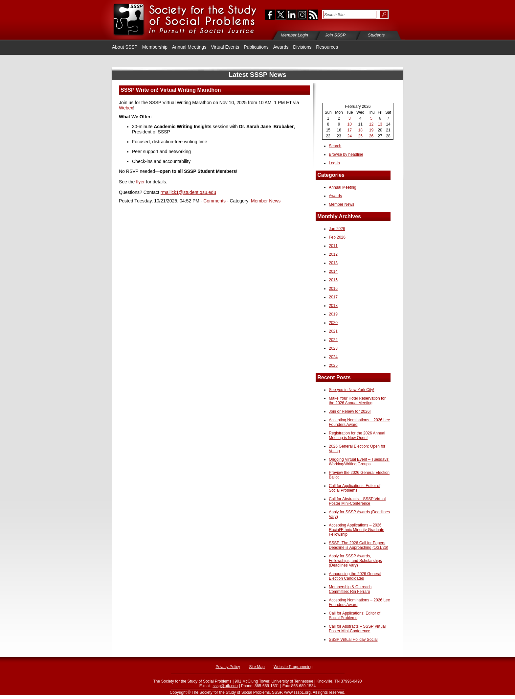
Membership (155, 47)
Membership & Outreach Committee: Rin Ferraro (350, 589)
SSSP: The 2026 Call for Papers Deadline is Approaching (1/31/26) (358, 545)
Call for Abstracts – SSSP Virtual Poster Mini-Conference (357, 501)
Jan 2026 (337, 228)
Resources (327, 47)
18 (360, 130)
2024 (333, 357)
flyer (140, 181)
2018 (333, 305)
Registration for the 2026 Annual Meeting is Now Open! (357, 435)
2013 (333, 263)
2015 (333, 280)
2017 (333, 297)
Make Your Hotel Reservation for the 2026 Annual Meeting (357, 400)
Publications (256, 47)
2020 (333, 322)
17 (349, 130)
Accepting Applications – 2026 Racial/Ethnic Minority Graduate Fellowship (356, 530)
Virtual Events (225, 47)
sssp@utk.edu (225, 686)
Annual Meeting (342, 187)
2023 (333, 348)
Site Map (256, 666)
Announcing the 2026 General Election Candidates (355, 576)
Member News (265, 200)
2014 (333, 271)
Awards (280, 47)
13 (380, 124)
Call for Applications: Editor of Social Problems (354, 488)
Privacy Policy (227, 666)
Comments (214, 200)
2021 (333, 331)
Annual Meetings (189, 47)
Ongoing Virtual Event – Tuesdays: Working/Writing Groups (359, 461)
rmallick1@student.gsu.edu (188, 192)
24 (349, 136)
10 (349, 124)
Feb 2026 (337, 237)
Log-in (334, 163)
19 (371, 130)
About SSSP (125, 47)
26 (371, 136)
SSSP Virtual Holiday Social (353, 639)
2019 (333, 314)
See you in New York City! (351, 389)
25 (360, 136)
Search (335, 146)
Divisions (302, 47)
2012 (333, 254)
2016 (333, 288)
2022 (333, 340)
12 (371, 124)
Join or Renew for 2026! (349, 411)
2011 (333, 246)
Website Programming (293, 666)
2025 (333, 365)
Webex (126, 107)
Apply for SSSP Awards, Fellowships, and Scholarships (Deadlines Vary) (355, 561)
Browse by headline (346, 154)
